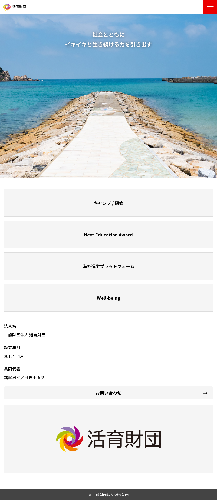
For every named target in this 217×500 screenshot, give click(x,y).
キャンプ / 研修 (108, 203)
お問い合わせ (108, 392)
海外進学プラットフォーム (108, 266)
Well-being (108, 298)
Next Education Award (108, 234)
